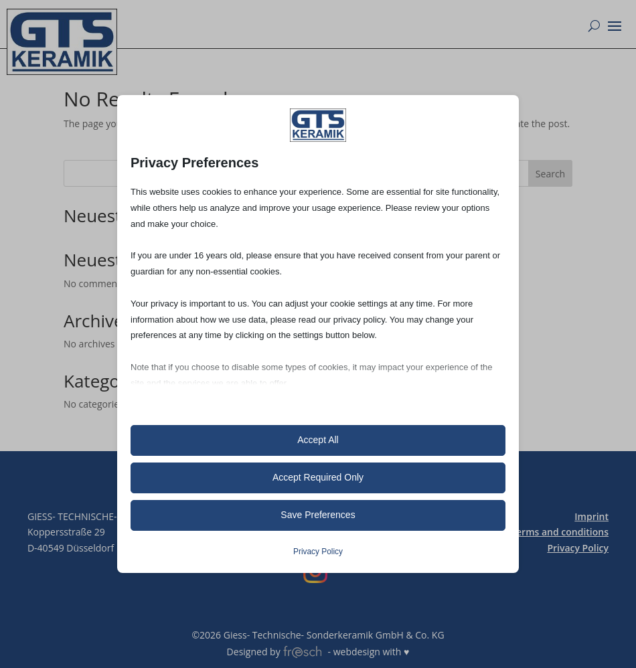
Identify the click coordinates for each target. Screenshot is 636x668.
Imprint (591, 516)
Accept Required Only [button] (318, 477)
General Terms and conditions (541, 531)
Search (550, 173)
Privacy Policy (578, 547)
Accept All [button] (317, 439)
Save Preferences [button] (318, 514)
